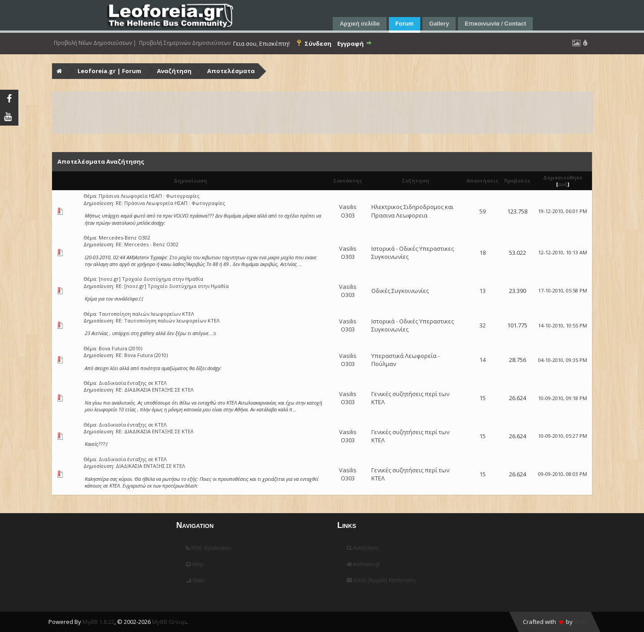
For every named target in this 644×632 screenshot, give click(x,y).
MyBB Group (169, 622)
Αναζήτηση (174, 71)
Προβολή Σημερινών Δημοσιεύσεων (185, 43)
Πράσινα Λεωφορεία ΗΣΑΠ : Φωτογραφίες (149, 195)
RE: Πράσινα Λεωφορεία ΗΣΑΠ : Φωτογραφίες (170, 203)
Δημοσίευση (190, 180)
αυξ (563, 184)
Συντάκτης (347, 180)
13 (482, 291)
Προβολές (517, 180)
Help (195, 564)
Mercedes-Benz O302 (124, 237)
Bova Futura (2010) (120, 348)
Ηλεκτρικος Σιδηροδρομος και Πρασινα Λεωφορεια (412, 211)
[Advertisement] (322, 112)
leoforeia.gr (363, 564)
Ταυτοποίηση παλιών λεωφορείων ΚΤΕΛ (146, 313)
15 (482, 398)
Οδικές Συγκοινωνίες (400, 291)
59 (482, 211)
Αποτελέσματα (231, 71)
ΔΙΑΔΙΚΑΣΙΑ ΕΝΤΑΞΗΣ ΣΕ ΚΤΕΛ (150, 465)
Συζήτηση (415, 180)
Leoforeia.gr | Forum (109, 71)
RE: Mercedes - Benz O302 (147, 244)
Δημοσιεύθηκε (563, 177)
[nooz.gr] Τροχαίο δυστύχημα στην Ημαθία (151, 278)
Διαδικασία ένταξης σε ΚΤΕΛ (133, 382)
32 (482, 325)
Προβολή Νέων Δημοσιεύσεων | (95, 43)
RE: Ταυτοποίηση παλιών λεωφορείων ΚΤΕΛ (168, 320)
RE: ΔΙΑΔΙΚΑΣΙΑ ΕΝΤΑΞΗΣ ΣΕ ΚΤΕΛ (155, 389)
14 (482, 360)
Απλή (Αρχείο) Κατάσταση (381, 580)
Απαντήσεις (482, 180)
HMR (580, 622)
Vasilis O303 (348, 211)
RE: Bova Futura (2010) (142, 355)
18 (482, 252)
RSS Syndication (208, 548)
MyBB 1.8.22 (98, 622)
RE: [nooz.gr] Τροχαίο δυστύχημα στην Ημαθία (172, 286)
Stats (195, 580)
